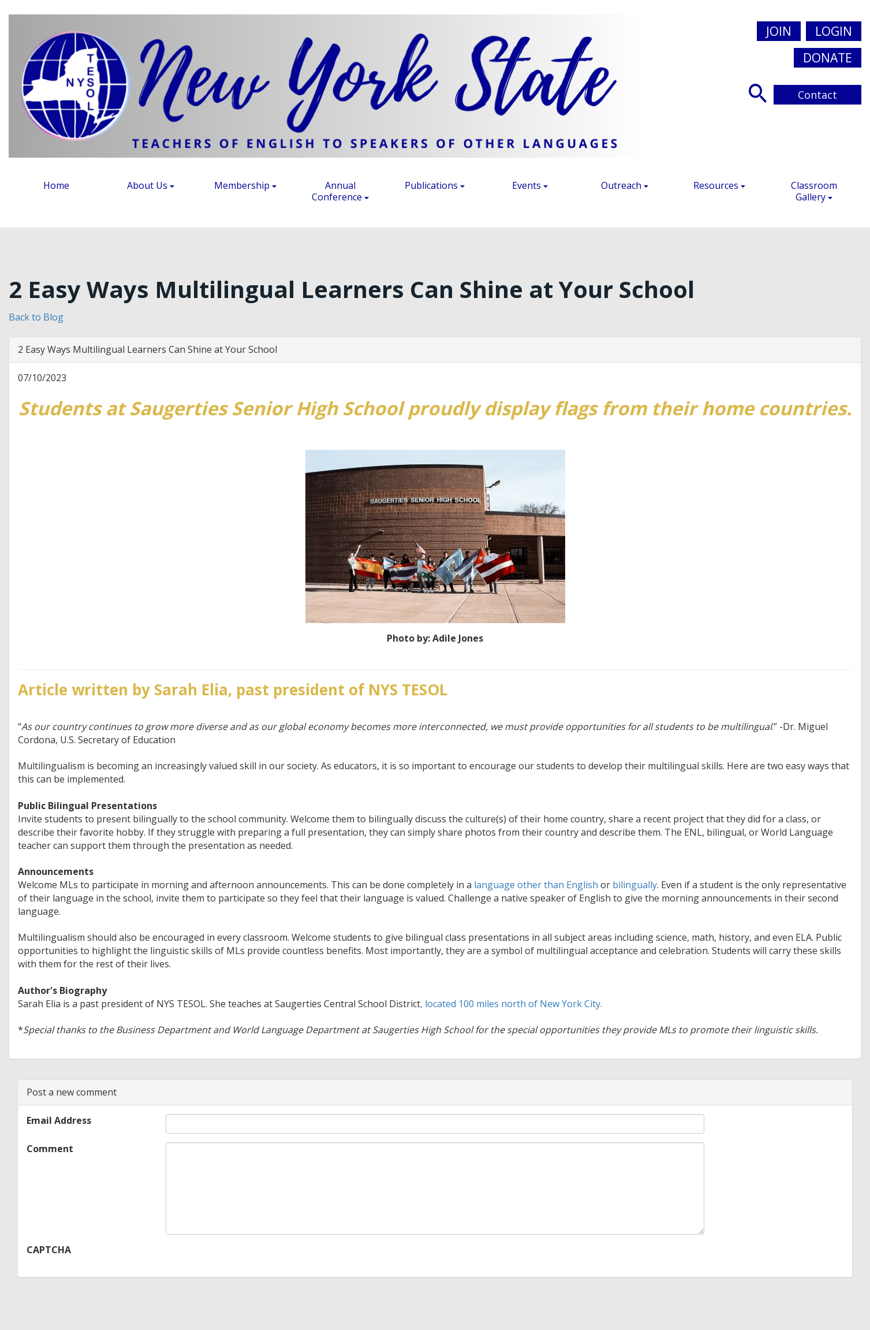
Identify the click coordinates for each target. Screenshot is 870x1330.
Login (833, 31)
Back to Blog (36, 317)
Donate (827, 58)
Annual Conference (340, 191)
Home (56, 185)
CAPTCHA (49, 1249)
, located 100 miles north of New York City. (511, 1003)
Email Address (59, 1120)
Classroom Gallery (814, 191)
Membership (245, 185)
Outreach (624, 185)
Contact (817, 95)
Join (778, 31)
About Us (150, 185)
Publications (435, 185)
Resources (719, 185)
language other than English (536, 884)
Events (530, 185)
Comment (50, 1148)
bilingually (635, 884)
